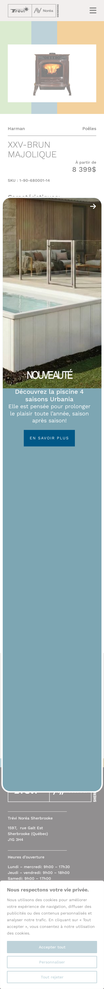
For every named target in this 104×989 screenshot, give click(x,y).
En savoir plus (49, 438)
